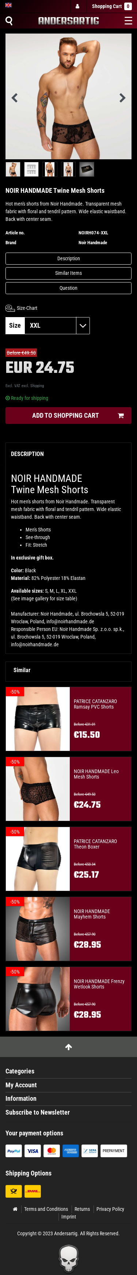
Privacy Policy (110, 1209)
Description (68, 258)
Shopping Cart (112, 6)
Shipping (37, 385)
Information (21, 1098)
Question (68, 288)
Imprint (68, 1217)
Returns (82, 1209)
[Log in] (78, 6)
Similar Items (68, 273)
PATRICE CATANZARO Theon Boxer (95, 844)
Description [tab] (27, 454)
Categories (19, 1071)
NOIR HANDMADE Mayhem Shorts (92, 914)
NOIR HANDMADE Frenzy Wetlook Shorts (99, 984)
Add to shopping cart (77, 416)
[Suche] (9, 21)
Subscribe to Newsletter (37, 1112)
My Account (21, 1085)
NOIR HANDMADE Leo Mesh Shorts (96, 774)
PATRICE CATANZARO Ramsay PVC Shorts (95, 704)
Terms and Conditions (46, 1209)
